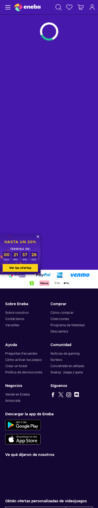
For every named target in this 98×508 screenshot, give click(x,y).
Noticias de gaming (65, 353)
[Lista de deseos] (69, 7)
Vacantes (12, 325)
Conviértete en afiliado (67, 366)
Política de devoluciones (23, 372)
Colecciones (59, 319)
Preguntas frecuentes (21, 353)
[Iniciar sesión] (92, 7)
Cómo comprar (62, 312)
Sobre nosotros (17, 312)
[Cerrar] (38, 236)
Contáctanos (14, 319)
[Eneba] (27, 7)
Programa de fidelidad (67, 325)
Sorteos (56, 359)
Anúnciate (12, 400)
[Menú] (7, 7)
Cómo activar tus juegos (23, 359)
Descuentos (59, 331)
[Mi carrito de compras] (81, 7)
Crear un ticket (16, 366)
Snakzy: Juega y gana (66, 372)
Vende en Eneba (17, 394)
